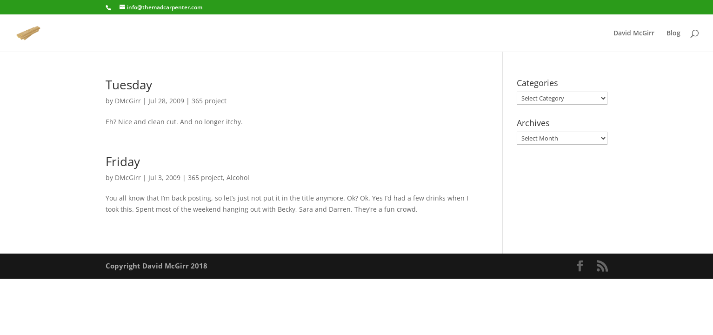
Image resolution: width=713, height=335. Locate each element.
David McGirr (633, 33)
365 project (209, 100)
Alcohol (238, 177)
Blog (673, 33)
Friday (123, 161)
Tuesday (129, 84)
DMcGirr (128, 100)
